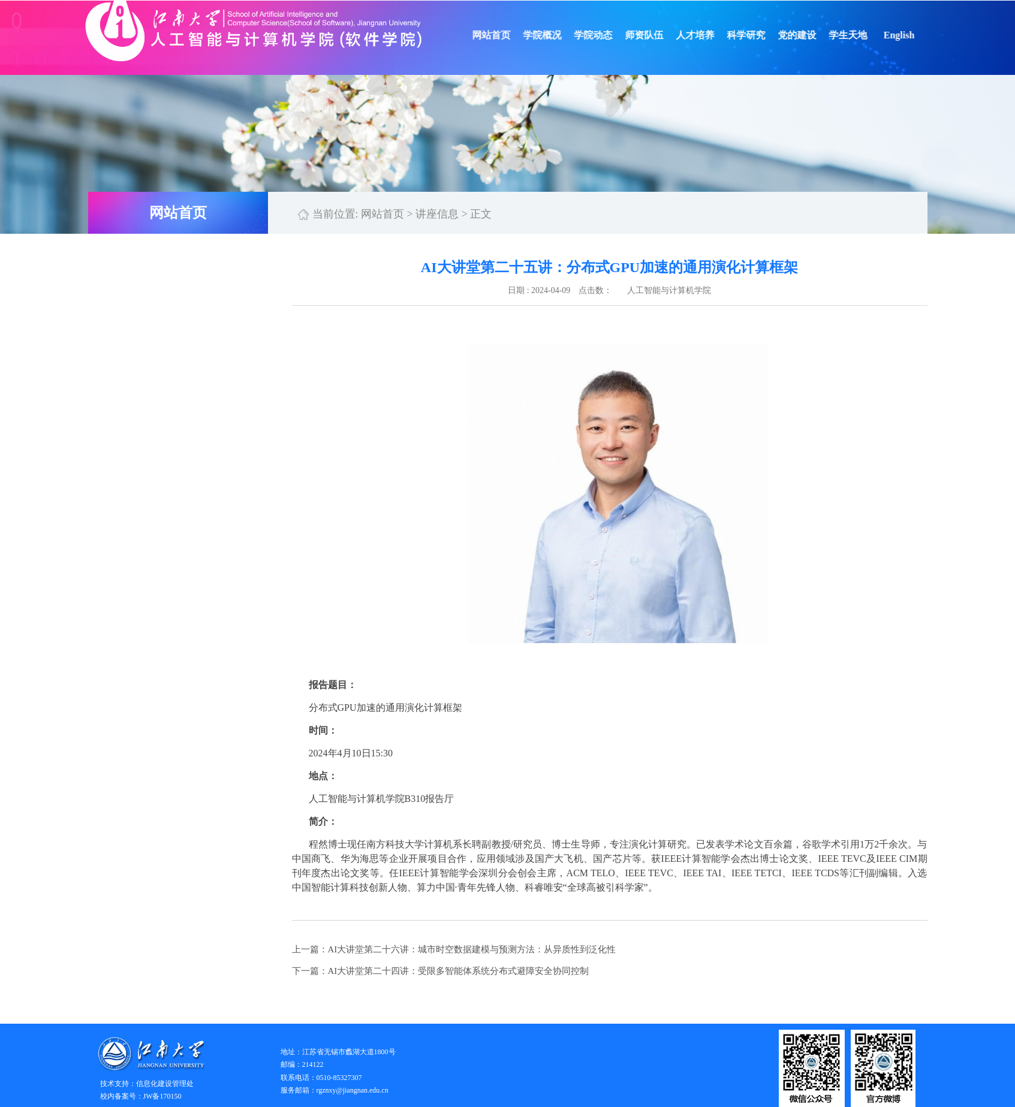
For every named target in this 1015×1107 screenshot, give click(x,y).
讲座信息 (437, 214)
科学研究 (759, 35)
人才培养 (708, 35)
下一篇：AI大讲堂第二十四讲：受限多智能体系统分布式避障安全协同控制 (440, 971)
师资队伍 (657, 35)
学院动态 (606, 35)
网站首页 (504, 35)
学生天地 (861, 35)
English (911, 35)
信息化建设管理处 (165, 1083)
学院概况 (555, 35)
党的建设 (810, 35)
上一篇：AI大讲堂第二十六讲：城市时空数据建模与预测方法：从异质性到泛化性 (454, 949)
